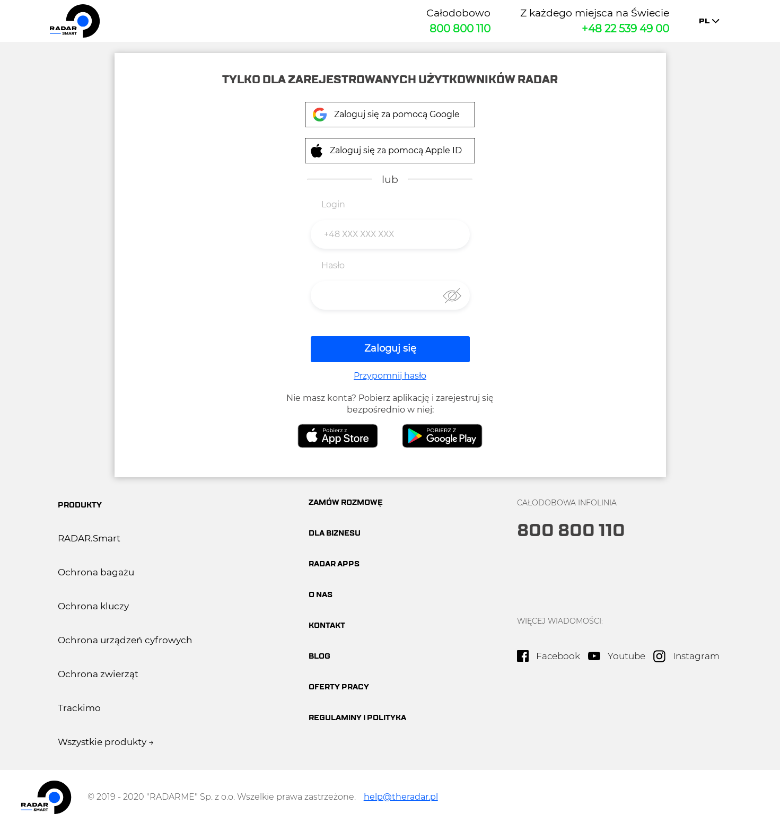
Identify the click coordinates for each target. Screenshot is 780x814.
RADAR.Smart (89, 538)
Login (333, 204)
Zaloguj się (390, 349)
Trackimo (79, 708)
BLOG (319, 656)
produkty (80, 505)
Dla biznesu (335, 533)
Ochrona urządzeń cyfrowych (125, 640)
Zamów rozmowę (346, 502)
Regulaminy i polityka (357, 718)
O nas (320, 595)
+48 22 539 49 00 (625, 28)
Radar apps (334, 564)
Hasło (333, 265)
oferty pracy (339, 687)
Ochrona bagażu (96, 572)
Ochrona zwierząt (98, 674)
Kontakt (327, 625)
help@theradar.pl (401, 797)
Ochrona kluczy (93, 606)
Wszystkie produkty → (106, 742)
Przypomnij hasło (390, 376)
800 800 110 (460, 28)
